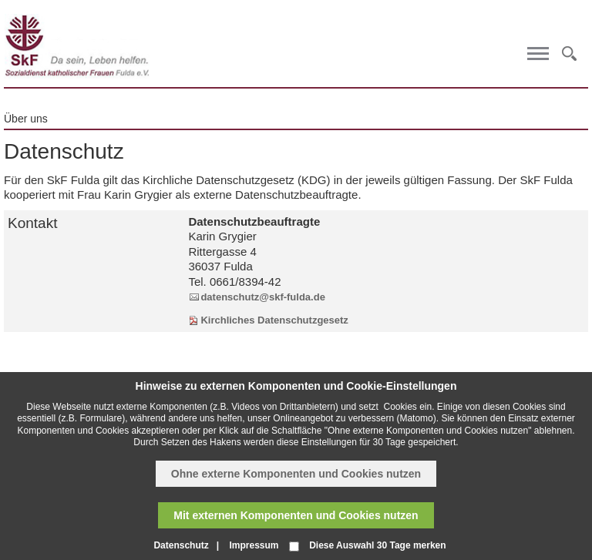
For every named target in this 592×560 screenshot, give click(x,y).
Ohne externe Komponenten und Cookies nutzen (296, 474)
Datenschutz (180, 545)
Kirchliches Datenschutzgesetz (274, 320)
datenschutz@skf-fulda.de (262, 297)
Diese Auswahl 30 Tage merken (377, 545)
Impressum (253, 545)
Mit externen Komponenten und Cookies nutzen (295, 515)
